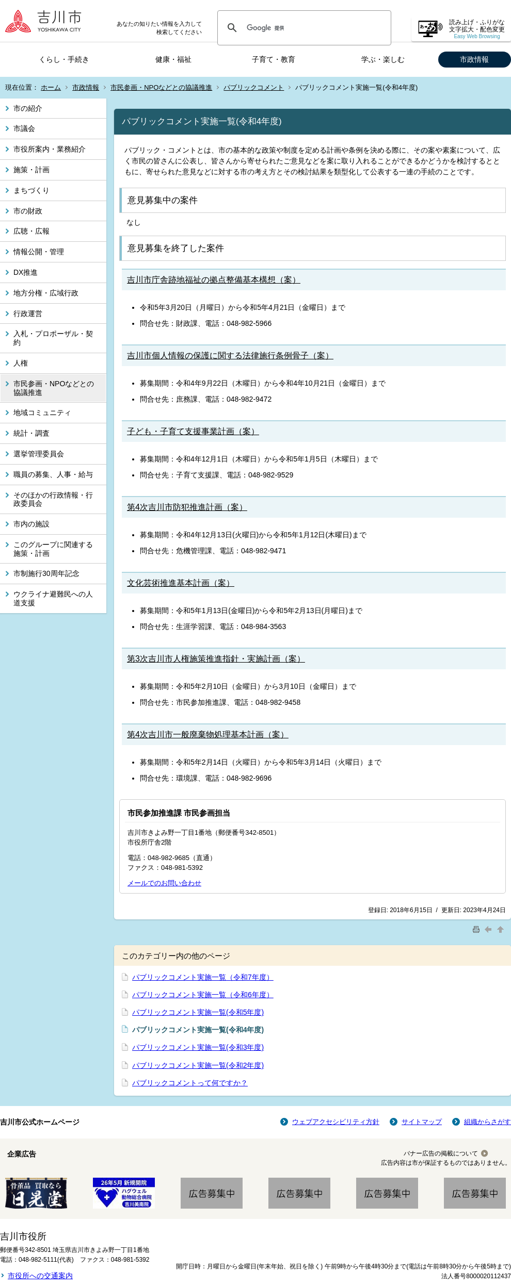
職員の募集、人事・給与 (53, 474)
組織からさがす (487, 1122)
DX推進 (25, 272)
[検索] (303, 28)
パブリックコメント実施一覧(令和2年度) (198, 1065)
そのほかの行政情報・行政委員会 (53, 499)
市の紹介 (27, 108)
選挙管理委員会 (38, 454)
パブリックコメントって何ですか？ (190, 1083)
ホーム (51, 87)
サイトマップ (422, 1122)
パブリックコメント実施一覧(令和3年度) (198, 1047)
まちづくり (31, 190)
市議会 (24, 128)
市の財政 (27, 211)
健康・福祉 (173, 59)
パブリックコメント (253, 87)
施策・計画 (31, 170)
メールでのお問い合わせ (164, 883)
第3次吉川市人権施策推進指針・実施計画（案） (216, 658)
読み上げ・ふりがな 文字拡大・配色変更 (477, 29)
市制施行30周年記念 (46, 573)
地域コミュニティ (42, 412)
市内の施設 (31, 524)
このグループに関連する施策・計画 (53, 548)
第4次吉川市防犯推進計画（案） (187, 507)
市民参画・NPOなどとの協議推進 (161, 87)
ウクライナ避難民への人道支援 (53, 598)
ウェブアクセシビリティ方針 (335, 1122)
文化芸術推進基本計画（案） (180, 583)
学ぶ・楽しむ (383, 59)
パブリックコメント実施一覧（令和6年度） (203, 995)
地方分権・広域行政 (45, 293)
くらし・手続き (64, 59)
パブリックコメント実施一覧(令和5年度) (198, 1012)
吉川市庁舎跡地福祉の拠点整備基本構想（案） (213, 279)
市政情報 (474, 59)
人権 (20, 363)
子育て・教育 (273, 59)
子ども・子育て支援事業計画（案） (193, 431)
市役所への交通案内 (40, 1276)
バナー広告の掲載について (441, 1153)
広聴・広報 (31, 231)
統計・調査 (31, 433)
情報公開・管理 (38, 252)
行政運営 (27, 313)
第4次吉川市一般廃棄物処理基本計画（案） (208, 734)
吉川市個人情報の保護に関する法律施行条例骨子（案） (230, 355)
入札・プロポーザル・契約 (53, 337)
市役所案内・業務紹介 (49, 149)
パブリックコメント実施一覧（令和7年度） (203, 977)
